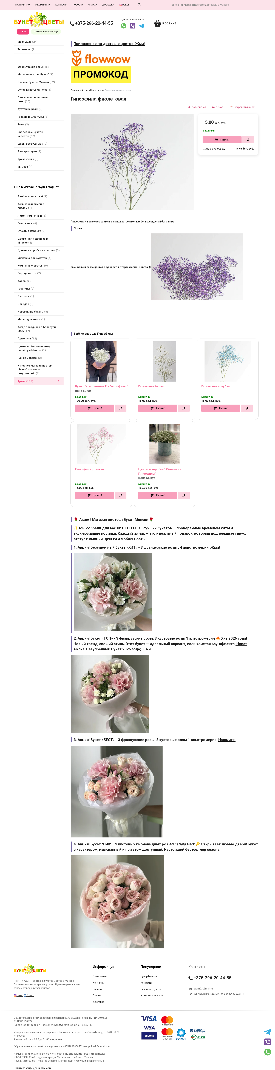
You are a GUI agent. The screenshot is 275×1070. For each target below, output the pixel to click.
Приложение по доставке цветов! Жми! (109, 44)
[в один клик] (248, 140)
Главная (75, 90)
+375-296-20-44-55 (91, 23)
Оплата (92, 4)
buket (124, 4)
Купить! (224, 139)
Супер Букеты (149, 976)
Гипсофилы (96, 90)
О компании (42, 4)
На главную (22, 4)
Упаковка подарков (152, 995)
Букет (29, 995)
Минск (23, 31)
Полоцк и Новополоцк (46, 31)
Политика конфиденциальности (33, 1068)
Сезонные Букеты (151, 989)
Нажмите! (227, 740)
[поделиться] (197, 107)
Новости (78, 4)
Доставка (108, 4)
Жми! (215, 547)
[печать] (218, 107)
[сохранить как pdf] (243, 107)
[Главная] (30, 973)
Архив (84, 90)
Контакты (61, 4)
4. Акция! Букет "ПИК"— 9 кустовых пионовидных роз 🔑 (137, 844)
